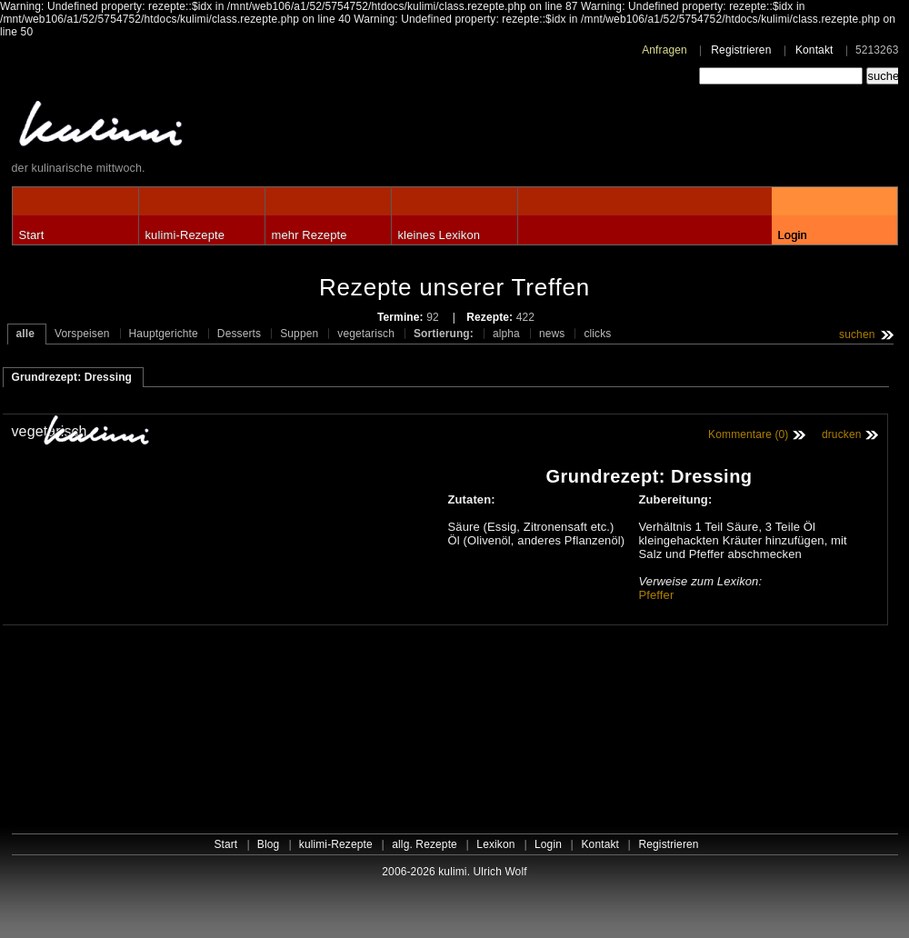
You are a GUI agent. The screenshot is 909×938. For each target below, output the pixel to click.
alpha (506, 333)
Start (32, 235)
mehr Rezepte (309, 235)
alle (25, 333)
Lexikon (495, 844)
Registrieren (741, 50)
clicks (597, 333)
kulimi (184, 127)
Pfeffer (656, 595)
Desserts (239, 333)
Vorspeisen (82, 333)
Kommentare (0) (748, 434)
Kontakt (814, 50)
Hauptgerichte (163, 333)
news (552, 333)
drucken (842, 434)
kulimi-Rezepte (185, 235)
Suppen (299, 333)
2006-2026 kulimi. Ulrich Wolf (454, 871)
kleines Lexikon (439, 235)
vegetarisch (366, 333)
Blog (268, 844)
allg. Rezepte (424, 844)
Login (792, 235)
